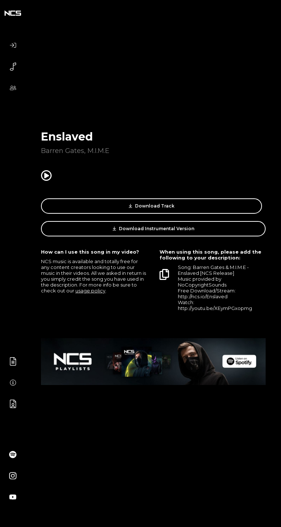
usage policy (90, 291)
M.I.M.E (98, 151)
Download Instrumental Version (153, 229)
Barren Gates (62, 151)
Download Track (152, 206)
